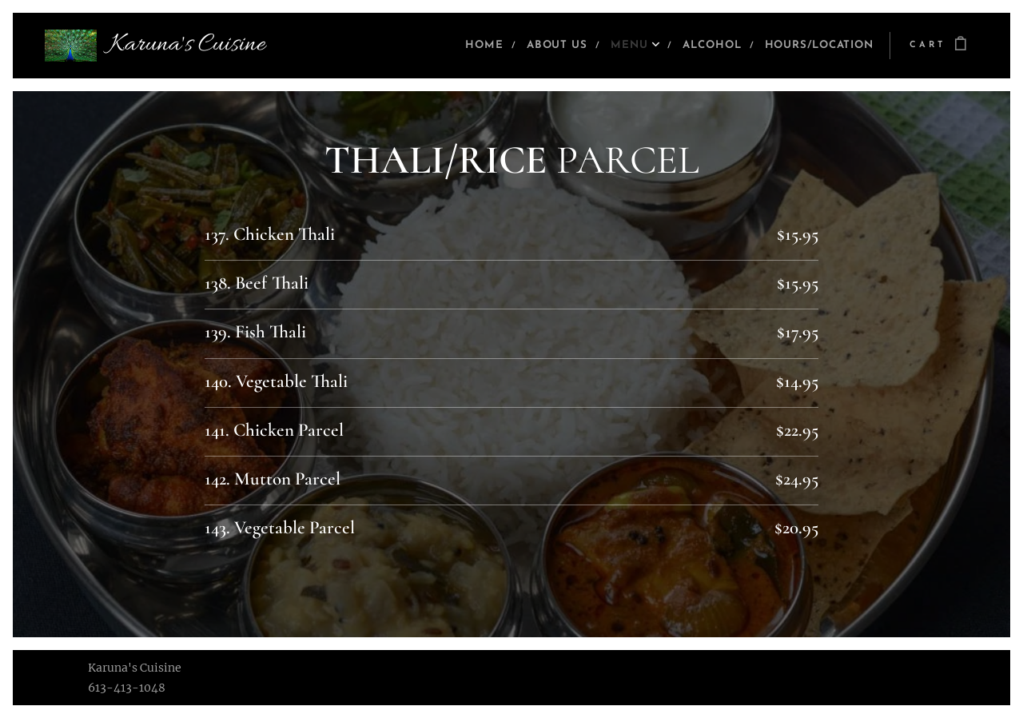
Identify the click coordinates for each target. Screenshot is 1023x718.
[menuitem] (449, 46)
